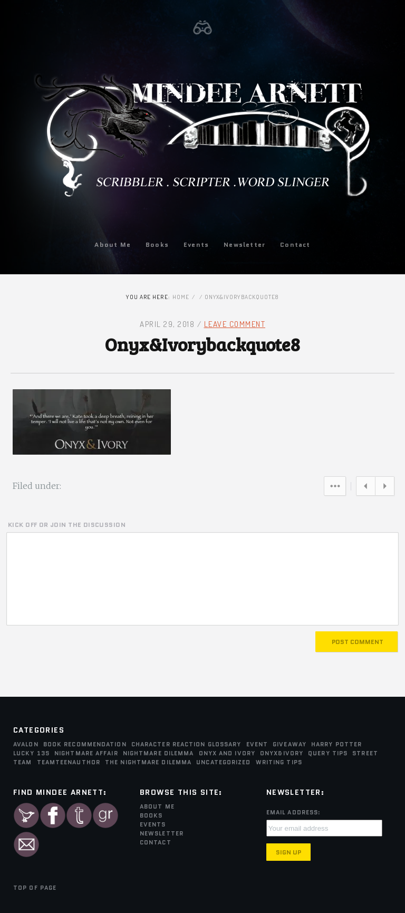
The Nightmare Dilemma (148, 762)
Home (180, 297)
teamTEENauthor (68, 762)
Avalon (25, 744)
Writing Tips (279, 762)
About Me (112, 244)
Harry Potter (336, 744)
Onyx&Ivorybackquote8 (202, 344)
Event (257, 744)
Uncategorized (223, 762)
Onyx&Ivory (281, 753)
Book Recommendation (85, 744)
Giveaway (289, 744)
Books (157, 244)
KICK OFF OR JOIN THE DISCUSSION (67, 524)
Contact (295, 244)
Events (196, 244)
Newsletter (244, 244)
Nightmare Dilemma (158, 753)
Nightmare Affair (86, 753)
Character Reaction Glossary (186, 744)
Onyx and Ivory (227, 753)
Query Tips (328, 753)
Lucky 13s (31, 753)
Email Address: (293, 812)
